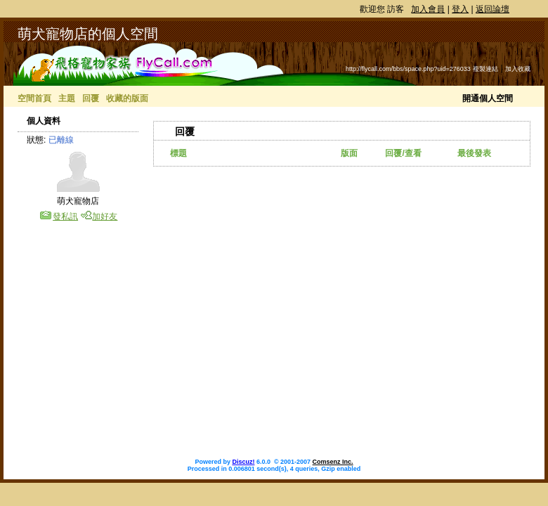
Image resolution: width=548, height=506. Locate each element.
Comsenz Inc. (333, 461)
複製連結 (485, 68)
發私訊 (65, 216)
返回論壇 (492, 9)
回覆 (90, 98)
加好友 (104, 216)
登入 (460, 9)
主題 (66, 98)
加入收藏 (517, 68)
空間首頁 (34, 98)
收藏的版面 (127, 98)
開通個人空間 (487, 98)
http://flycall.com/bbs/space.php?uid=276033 (408, 68)
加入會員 (428, 9)
